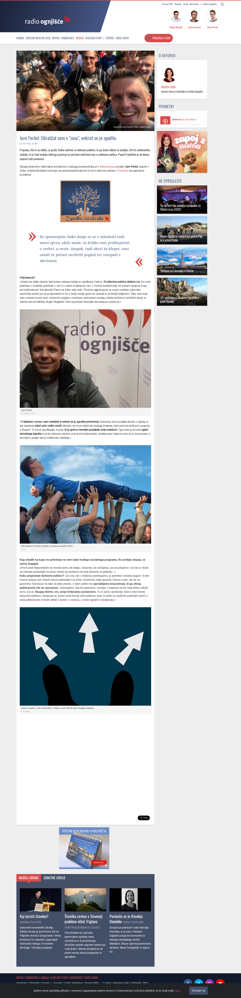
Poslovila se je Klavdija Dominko (126, 918)
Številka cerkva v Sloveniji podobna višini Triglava (83, 918)
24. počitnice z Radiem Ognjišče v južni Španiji (179, 299)
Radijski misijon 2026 (38, 38)
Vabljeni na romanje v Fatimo (177, 270)
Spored (110, 38)
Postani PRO (167, 4)
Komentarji (67, 38)
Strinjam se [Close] (198, 990)
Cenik (185, 4)
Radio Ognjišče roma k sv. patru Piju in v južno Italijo (181, 238)
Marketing (194, 4)
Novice (56, 38)
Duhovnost (76, 978)
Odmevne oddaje (54, 877)
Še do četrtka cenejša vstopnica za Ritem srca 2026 (180, 207)
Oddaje (80, 38)
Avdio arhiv (122, 38)
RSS (145, 983)
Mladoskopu (107, 166)
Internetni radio (121, 983)
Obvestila (34, 983)
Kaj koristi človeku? (34, 916)
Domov (20, 38)
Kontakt (178, 4)
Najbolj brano (28, 877)
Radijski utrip (93, 38)
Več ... (178, 990)
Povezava (123, 170)
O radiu (107, 983)
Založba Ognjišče (209, 4)
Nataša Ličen (168, 87)
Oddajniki (136, 983)
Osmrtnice (21, 983)
